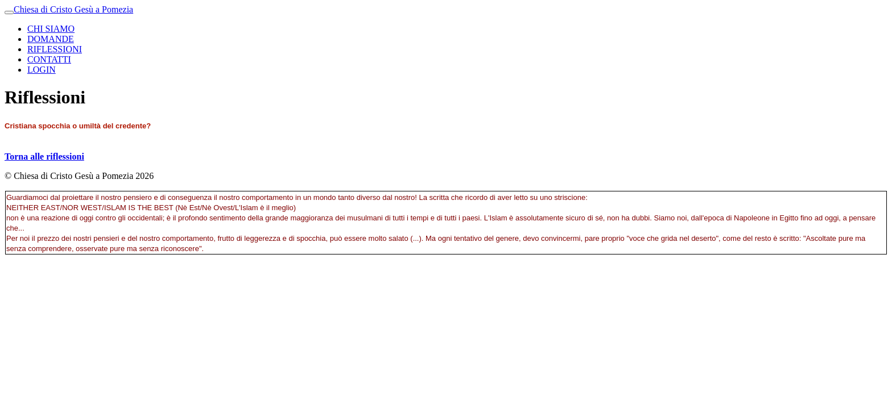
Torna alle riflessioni (44, 156)
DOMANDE (50, 39)
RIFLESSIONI (54, 49)
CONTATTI (49, 59)
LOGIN (41, 69)
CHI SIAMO (51, 29)
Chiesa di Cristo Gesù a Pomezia (73, 9)
